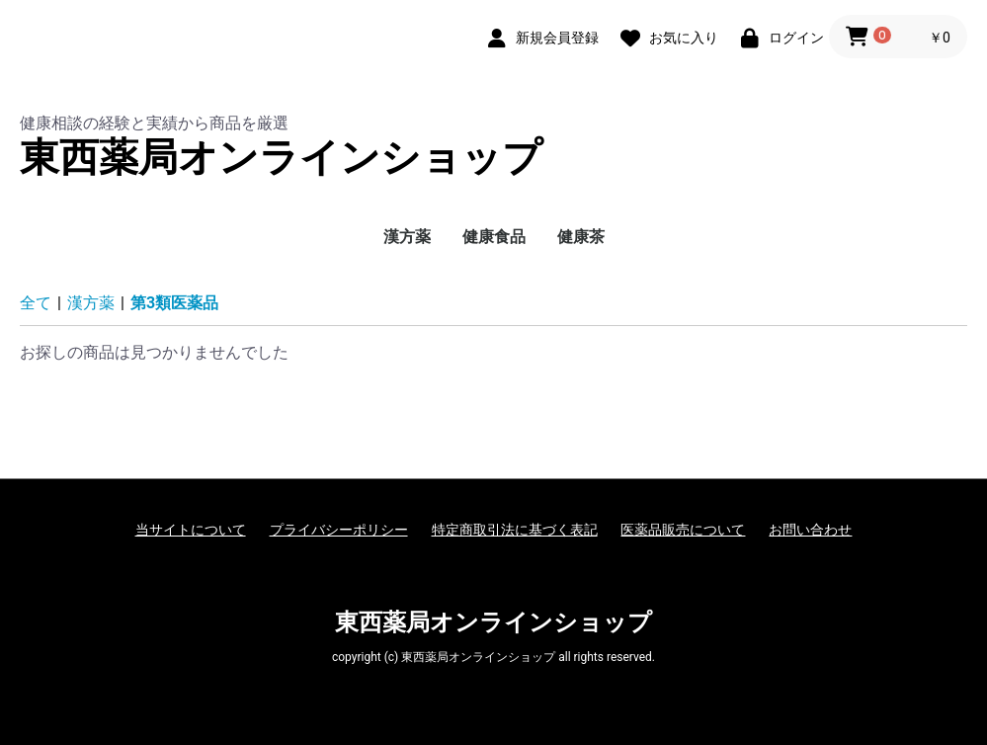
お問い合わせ (810, 530)
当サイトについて (190, 530)
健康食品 (494, 236)
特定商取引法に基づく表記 (515, 530)
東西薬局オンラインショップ (281, 157)
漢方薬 (407, 236)
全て (35, 302)
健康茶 (581, 236)
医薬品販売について (682, 530)
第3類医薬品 (174, 302)
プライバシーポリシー (339, 530)
